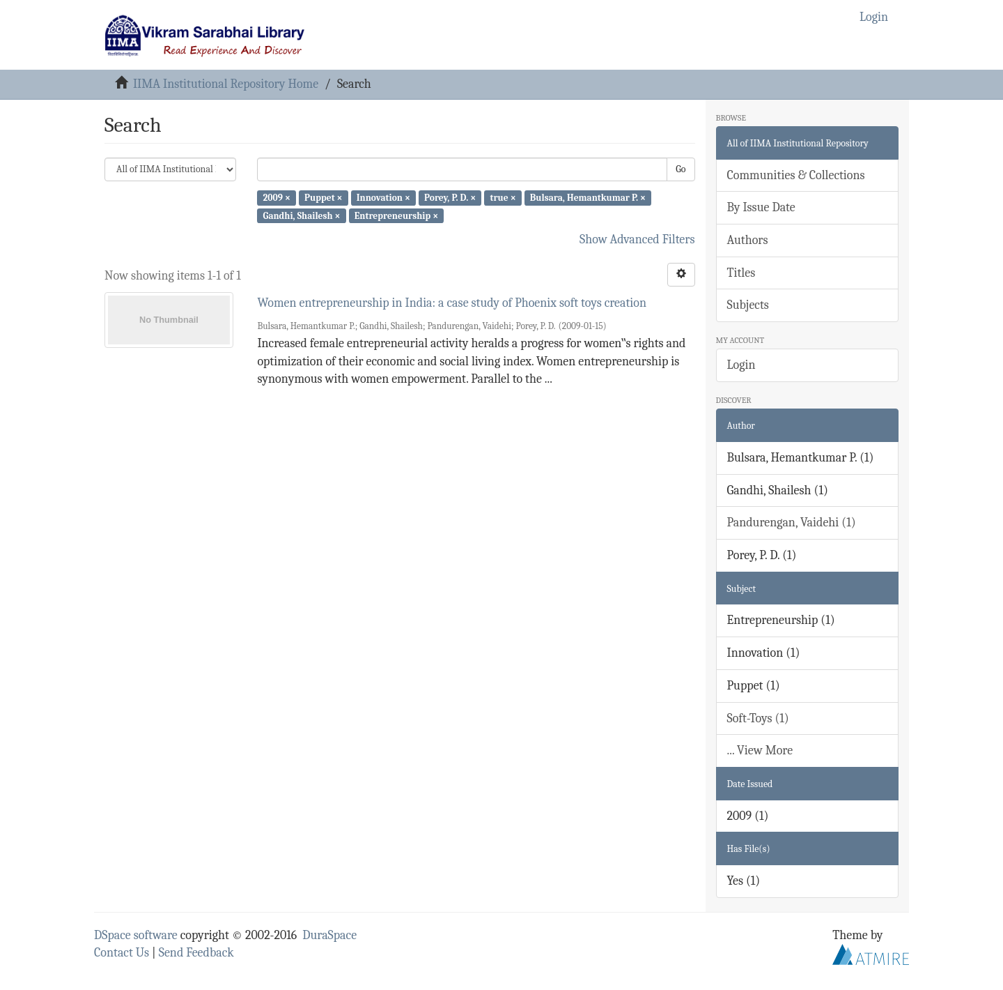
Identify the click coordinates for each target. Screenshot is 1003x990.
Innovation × (383, 197)
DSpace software (136, 935)
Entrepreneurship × (396, 215)
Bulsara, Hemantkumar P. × (588, 197)
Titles (741, 273)
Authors (747, 240)
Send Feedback (196, 952)
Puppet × (323, 197)
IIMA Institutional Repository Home (225, 84)
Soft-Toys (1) (758, 718)
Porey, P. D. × (450, 197)
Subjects (748, 305)
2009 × (276, 197)
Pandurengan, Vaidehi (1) (791, 522)
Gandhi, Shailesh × (301, 215)
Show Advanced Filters (637, 239)
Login (741, 365)
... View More (760, 750)
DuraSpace (329, 935)
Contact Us (121, 952)
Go (680, 169)
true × (502, 197)
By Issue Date (761, 207)
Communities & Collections (796, 175)
